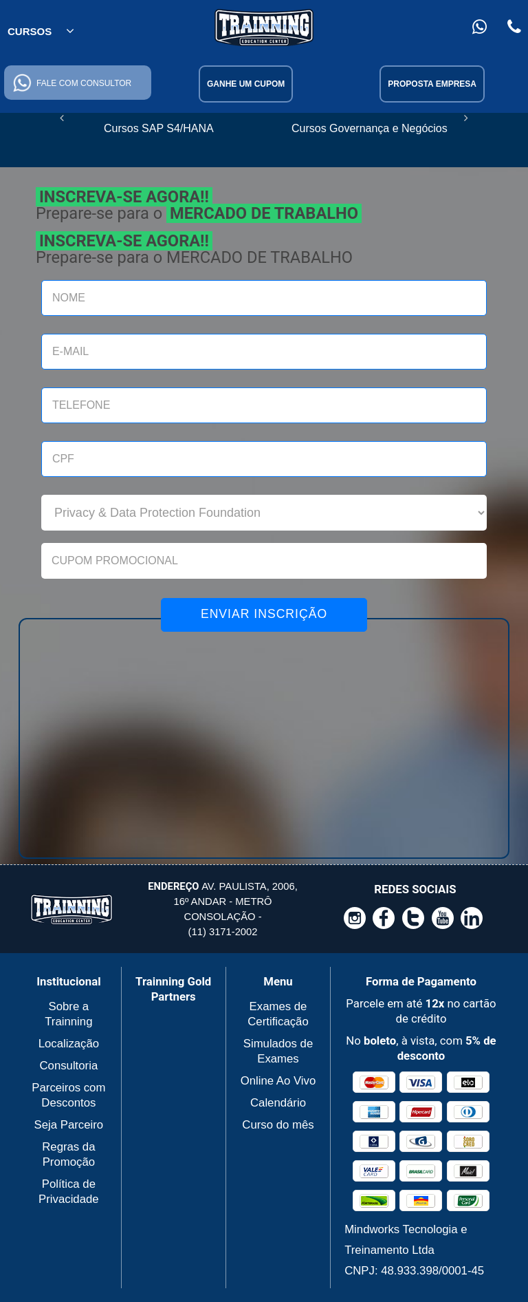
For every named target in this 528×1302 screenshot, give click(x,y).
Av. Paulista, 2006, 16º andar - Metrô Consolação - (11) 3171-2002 (222, 908)
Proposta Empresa (432, 84)
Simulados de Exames (278, 1051)
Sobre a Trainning (68, 1014)
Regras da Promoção (68, 1154)
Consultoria (68, 1065)
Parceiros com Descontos (68, 1095)
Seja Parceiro (69, 1124)
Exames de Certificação (278, 1014)
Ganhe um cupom (246, 84)
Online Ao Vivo (278, 1080)
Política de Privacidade (68, 1191)
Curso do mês (278, 1124)
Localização (68, 1043)
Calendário (278, 1102)
